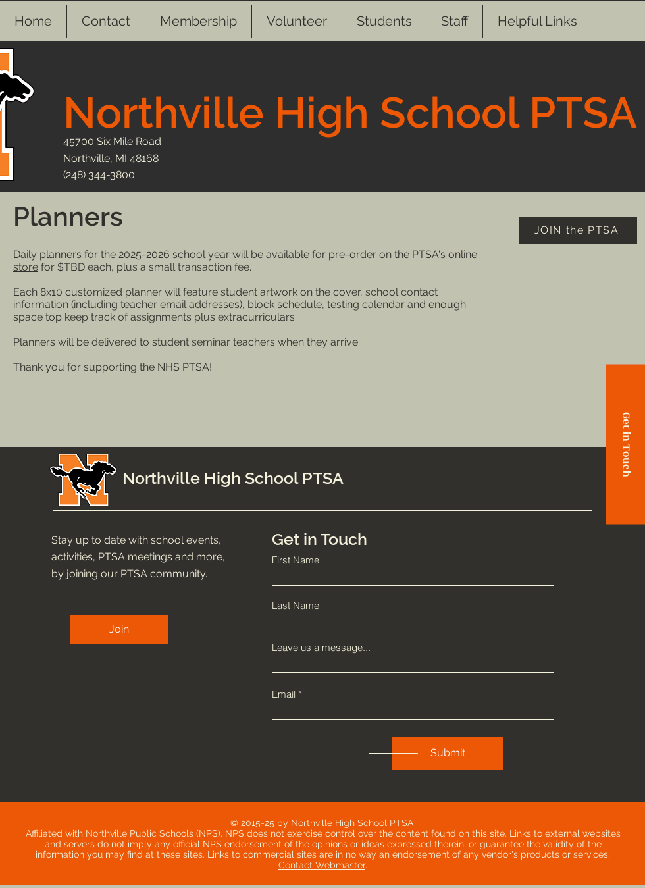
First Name (295, 560)
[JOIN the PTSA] (578, 230)
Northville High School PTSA (350, 113)
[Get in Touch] (625, 444)
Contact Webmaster (321, 865)
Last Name (295, 605)
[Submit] (447, 753)
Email (284, 694)
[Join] (119, 629)
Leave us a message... (321, 647)
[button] (384, 21)
